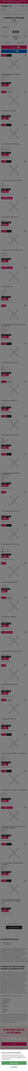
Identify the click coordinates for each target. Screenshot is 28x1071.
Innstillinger (14, 1067)
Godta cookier (14, 1063)
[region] (14, 1060)
